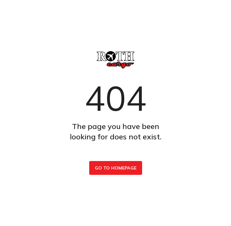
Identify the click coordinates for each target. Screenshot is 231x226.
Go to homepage (115, 168)
